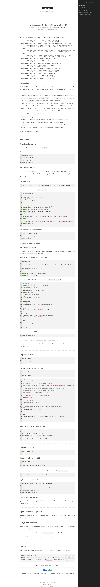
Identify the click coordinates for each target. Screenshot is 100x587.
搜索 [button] (48, 15)
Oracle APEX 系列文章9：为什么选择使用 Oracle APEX (54, 572)
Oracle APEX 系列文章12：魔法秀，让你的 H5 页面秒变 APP (31, 73)
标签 (33, 15)
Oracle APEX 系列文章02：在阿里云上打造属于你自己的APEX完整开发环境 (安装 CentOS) (39, 43)
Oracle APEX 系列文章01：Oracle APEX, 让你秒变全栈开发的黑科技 (33, 41)
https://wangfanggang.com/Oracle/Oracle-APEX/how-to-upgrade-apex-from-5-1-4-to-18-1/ (41, 556)
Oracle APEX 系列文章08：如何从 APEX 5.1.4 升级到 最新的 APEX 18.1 (34, 63)
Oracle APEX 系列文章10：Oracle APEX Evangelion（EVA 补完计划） (33, 68)
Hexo (34, 584)
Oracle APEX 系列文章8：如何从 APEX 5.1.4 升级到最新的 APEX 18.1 (24, 572)
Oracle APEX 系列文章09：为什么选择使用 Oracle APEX (29, 66)
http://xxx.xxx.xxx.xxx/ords (42, 525)
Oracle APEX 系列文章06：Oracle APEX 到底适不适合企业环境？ (32, 58)
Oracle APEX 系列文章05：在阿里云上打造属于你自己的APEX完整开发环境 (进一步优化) (38, 56)
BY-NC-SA (40, 558)
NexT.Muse (39, 584)
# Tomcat (45, 564)
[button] (97, 582)
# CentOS (41, 564)
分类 (36, 15)
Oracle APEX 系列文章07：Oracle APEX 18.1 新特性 (28, 61)
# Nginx (49, 564)
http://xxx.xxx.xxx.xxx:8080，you (40, 342)
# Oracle (28, 564)
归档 (39, 15)
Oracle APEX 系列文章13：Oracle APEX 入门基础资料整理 (30, 76)
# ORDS (36, 564)
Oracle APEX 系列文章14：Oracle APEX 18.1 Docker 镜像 (30, 78)
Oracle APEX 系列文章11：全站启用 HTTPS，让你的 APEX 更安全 (32, 71)
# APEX (32, 564)
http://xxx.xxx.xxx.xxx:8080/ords (41, 499)
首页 (30, 15)
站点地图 (43, 15)
